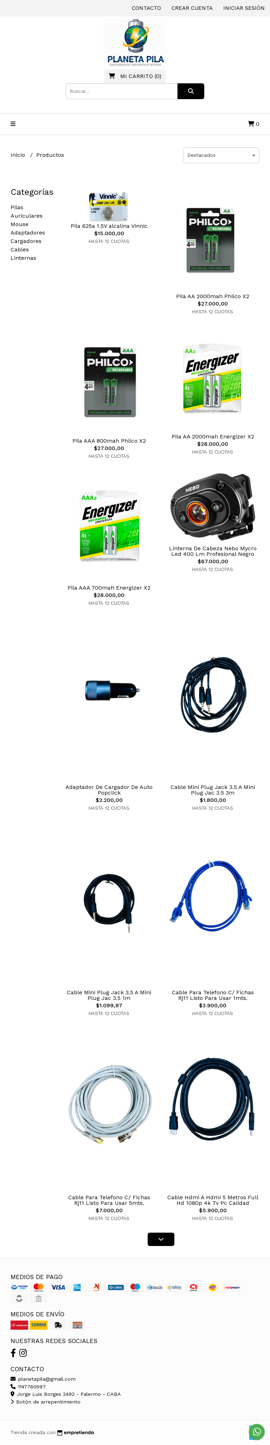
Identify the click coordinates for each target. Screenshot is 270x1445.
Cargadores (26, 241)
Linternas (23, 258)
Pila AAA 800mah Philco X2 (109, 440)
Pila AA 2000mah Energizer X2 (213, 436)
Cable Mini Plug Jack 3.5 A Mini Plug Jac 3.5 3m (213, 790)
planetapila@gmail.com (43, 1379)
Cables (20, 249)
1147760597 (28, 1386)
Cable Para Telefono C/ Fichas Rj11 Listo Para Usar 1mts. (213, 995)
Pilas (17, 207)
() (135, 76)
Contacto (146, 8)
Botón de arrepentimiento (46, 1402)
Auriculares (27, 215)
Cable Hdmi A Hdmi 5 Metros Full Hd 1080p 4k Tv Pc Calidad (212, 1200)
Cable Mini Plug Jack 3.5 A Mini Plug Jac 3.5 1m (109, 995)
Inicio (19, 155)
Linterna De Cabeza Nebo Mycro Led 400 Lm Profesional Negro (213, 551)
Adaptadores (28, 232)
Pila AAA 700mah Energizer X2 (109, 587)
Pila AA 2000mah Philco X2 (212, 296)
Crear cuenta (192, 8)
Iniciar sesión (244, 8)
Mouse (19, 224)
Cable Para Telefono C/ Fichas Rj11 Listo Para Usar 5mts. (109, 1200)
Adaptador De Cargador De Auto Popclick (109, 790)
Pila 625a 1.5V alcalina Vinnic (109, 226)
